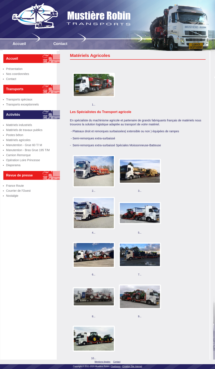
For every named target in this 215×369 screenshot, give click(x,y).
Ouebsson (116, 366)
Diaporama (13, 165)
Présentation (14, 69)
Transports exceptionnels (22, 104)
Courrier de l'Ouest (18, 190)
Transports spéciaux (19, 99)
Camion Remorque (18, 155)
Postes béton (14, 135)
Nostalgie (12, 195)
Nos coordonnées (17, 74)
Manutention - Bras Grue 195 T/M (28, 150)
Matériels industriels (19, 125)
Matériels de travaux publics (24, 130)
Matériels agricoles (18, 140)
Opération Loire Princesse (23, 160)
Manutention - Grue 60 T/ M (24, 145)
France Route (15, 185)
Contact (11, 79)
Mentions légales (102, 362)
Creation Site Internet (132, 366)
